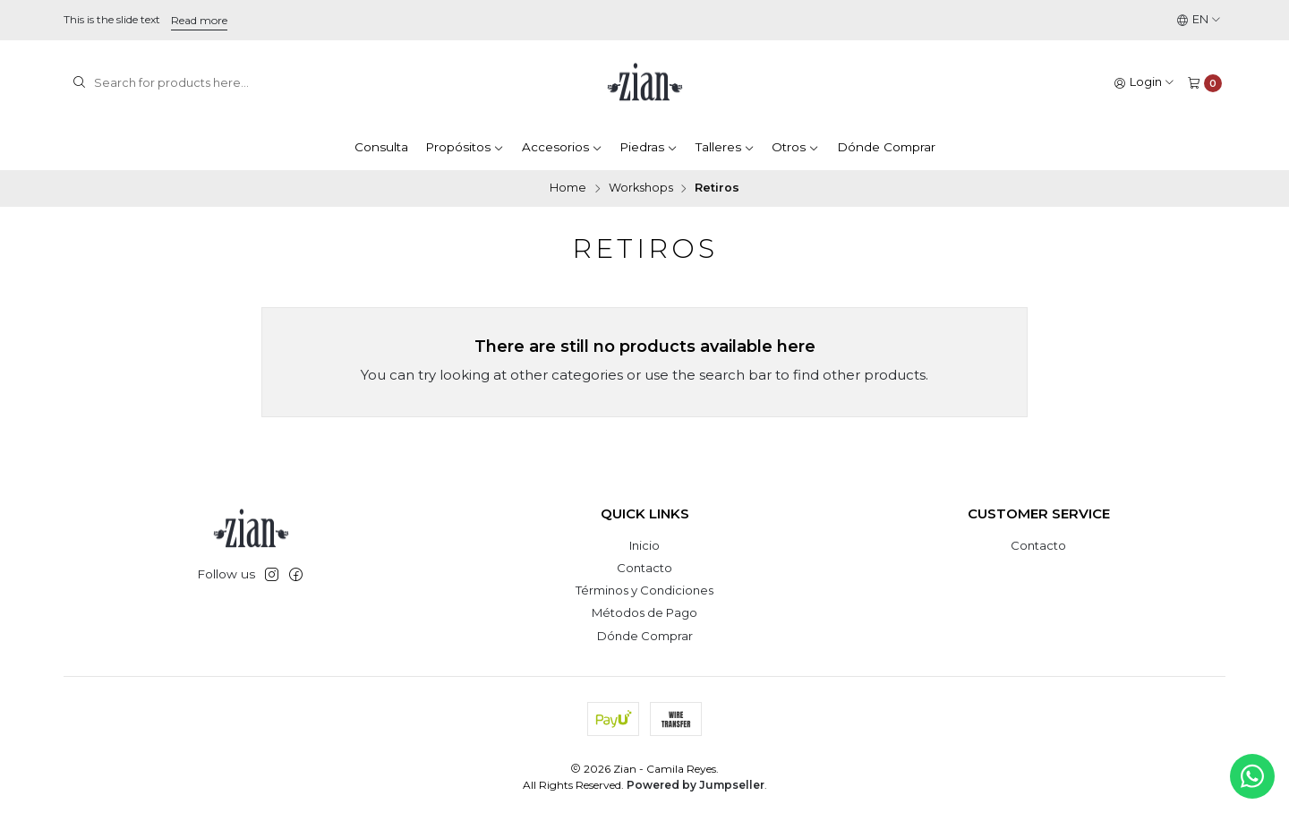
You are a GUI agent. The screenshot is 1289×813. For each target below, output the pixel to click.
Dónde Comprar (886, 147)
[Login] (1144, 83)
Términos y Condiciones (644, 590)
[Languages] (1199, 20)
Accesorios (562, 147)
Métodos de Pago (644, 612)
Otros (795, 147)
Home (568, 188)
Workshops (641, 188)
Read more (199, 20)
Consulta (381, 147)
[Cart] (1204, 83)
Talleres (725, 147)
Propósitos (464, 147)
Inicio (644, 545)
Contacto (644, 568)
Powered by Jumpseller (695, 785)
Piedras (648, 147)
